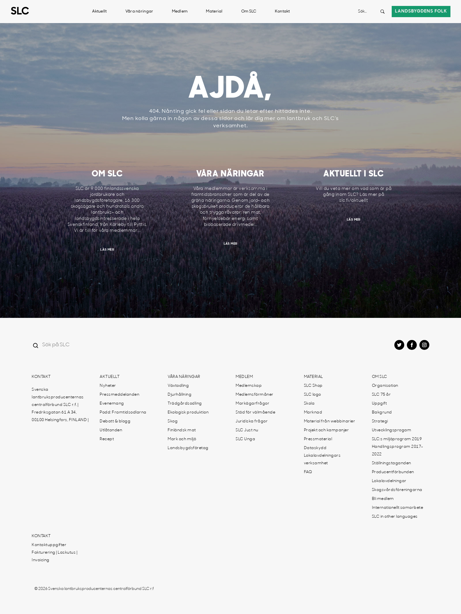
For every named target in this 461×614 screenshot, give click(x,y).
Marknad (313, 412)
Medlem (180, 12)
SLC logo (312, 395)
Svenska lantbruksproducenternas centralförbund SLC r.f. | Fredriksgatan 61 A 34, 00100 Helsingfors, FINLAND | (60, 405)
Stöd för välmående (255, 412)
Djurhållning (179, 395)
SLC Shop (313, 386)
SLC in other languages (395, 517)
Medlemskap (249, 386)
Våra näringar (139, 12)
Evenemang (112, 404)
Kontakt (282, 12)
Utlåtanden (111, 430)
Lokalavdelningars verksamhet (322, 459)
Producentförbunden (393, 472)
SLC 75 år (381, 395)
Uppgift (379, 404)
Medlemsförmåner (255, 395)
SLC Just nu (247, 430)
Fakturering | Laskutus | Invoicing (54, 556)
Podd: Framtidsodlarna (123, 412)
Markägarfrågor (252, 404)
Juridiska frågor (252, 421)
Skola (309, 404)
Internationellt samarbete (397, 508)
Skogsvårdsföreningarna (397, 490)
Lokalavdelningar (389, 481)
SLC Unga (245, 439)
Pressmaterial (318, 439)
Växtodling (178, 386)
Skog (173, 421)
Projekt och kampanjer (326, 430)
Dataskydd (315, 448)
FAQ (308, 472)
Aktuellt (99, 12)
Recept (107, 439)
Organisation (385, 386)
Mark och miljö (182, 439)
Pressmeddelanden (119, 395)
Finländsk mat (182, 430)
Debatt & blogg (115, 421)
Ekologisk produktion (188, 412)
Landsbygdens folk (421, 11)
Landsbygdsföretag (188, 448)
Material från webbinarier (329, 421)
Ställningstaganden (391, 463)
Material (214, 12)
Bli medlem (383, 499)
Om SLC (248, 12)
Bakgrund (382, 412)
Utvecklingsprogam (392, 430)
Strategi (380, 421)
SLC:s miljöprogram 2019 (397, 439)
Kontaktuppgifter (49, 545)
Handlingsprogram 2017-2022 (397, 450)
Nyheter (108, 386)
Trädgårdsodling (185, 404)
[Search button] (382, 11)
